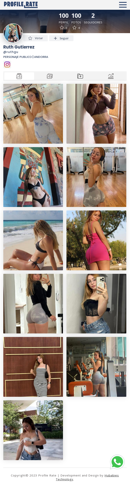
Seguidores (93, 22)
